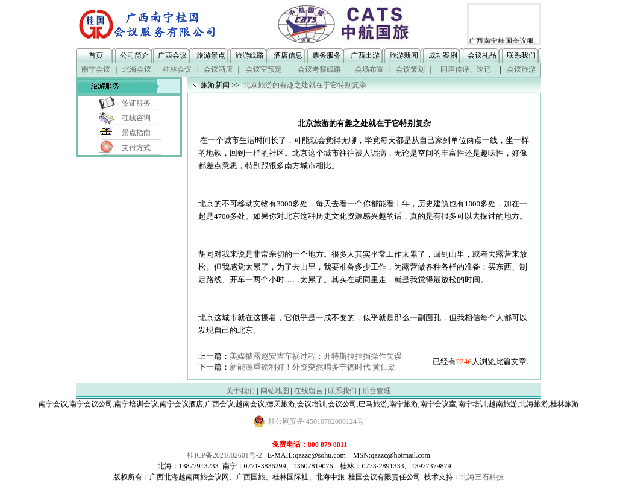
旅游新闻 (403, 55)
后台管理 (376, 390)
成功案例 (442, 55)
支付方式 (136, 148)
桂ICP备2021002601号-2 (224, 455)
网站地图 (274, 390)
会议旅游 (521, 69)
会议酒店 (218, 69)
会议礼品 (482, 55)
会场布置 (369, 69)
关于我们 (240, 390)
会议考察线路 (319, 69)
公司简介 (134, 55)
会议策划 (410, 69)
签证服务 (136, 103)
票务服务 (326, 55)
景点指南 (136, 132)
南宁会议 (95, 69)
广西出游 (365, 55)
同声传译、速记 (465, 69)
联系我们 (521, 55)
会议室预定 (264, 69)
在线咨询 (136, 117)
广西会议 (172, 55)
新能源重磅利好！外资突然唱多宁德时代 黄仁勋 (313, 366)
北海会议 (136, 69)
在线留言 (308, 390)
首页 (96, 55)
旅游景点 (210, 55)
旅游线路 (249, 55)
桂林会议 (177, 69)
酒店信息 (288, 55)
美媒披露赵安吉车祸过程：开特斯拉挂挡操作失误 (316, 356)
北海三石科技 (482, 477)
